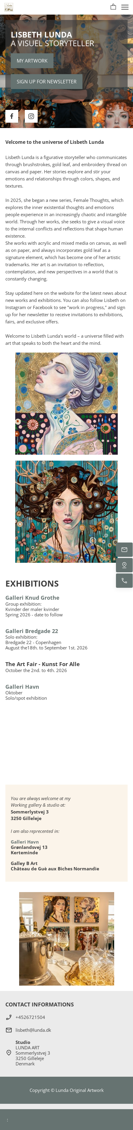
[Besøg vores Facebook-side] (11, 116)
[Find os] (124, 565)
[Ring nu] (124, 580)
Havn (32, 842)
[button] (113, 7)
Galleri (18, 842)
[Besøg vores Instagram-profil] (31, 116)
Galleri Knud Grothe (32, 597)
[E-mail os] (124, 550)
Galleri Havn (22, 686)
